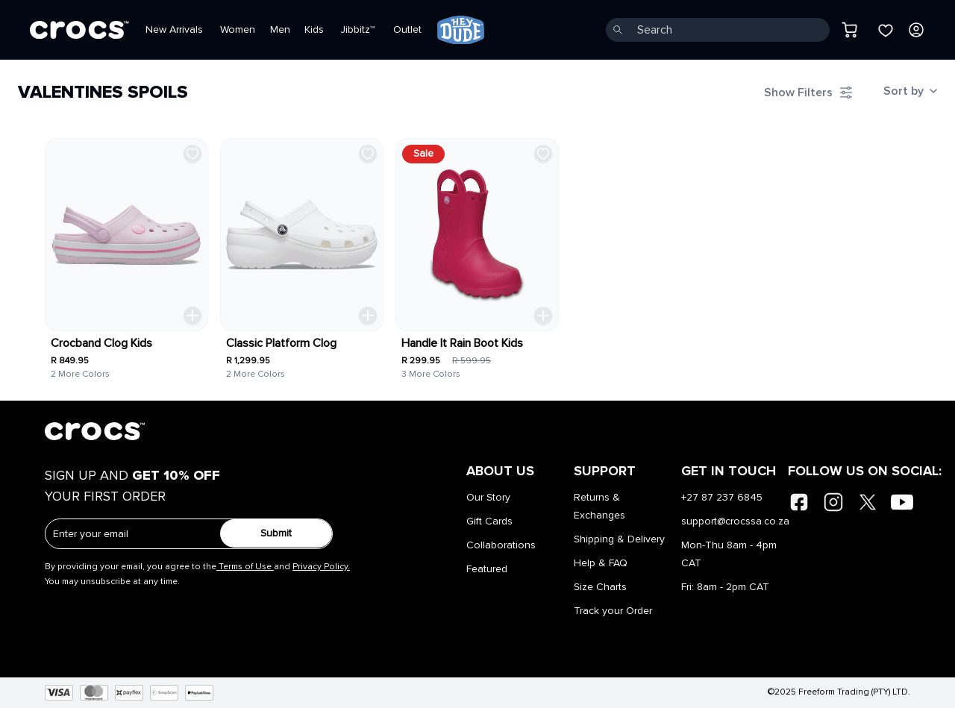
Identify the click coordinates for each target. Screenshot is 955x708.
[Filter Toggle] (809, 92)
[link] (460, 30)
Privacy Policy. (321, 567)
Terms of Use (245, 567)
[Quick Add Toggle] (192, 316)
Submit (276, 533)
